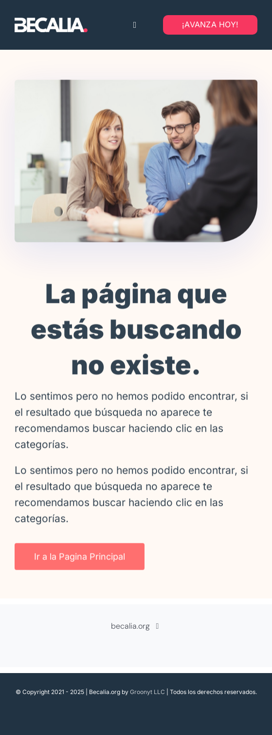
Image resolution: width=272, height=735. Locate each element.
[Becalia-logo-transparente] (51, 23)
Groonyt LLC (147, 691)
